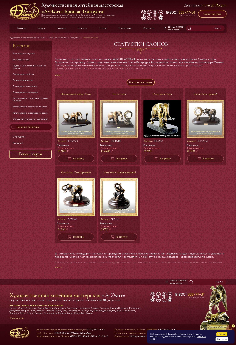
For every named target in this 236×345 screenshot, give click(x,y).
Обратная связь (212, 14)
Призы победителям (23, 80)
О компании (125, 28)
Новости (82, 28)
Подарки (18, 143)
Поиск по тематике (25, 127)
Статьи (103, 28)
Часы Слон (119, 95)
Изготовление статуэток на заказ (30, 106)
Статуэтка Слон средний (76, 173)
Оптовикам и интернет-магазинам (30, 119)
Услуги (41, 28)
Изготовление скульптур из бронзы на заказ (30, 99)
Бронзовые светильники (25, 86)
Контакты (148, 28)
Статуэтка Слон (162, 95)
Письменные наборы (23, 74)
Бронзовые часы (21, 59)
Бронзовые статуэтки (24, 53)
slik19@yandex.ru (137, 336)
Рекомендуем (30, 154)
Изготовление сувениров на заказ (30, 113)
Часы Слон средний (205, 95)
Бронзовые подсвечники (25, 92)
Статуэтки (19, 136)
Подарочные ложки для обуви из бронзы (29, 66)
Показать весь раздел (140, 83)
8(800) (180, 12)
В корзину (78, 159)
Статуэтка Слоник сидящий (119, 173)
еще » (58, 75)
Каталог (21, 28)
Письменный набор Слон (76, 95)
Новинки (61, 28)
